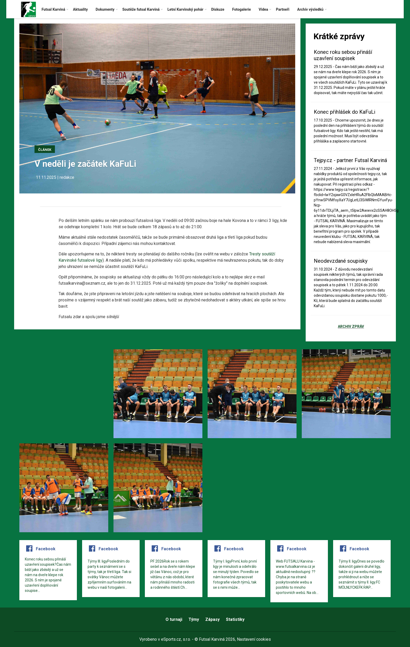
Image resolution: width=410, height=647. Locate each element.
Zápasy (212, 619)
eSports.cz (171, 639)
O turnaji (174, 619)
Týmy (194, 619)
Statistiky (235, 619)
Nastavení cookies (254, 639)
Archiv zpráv (351, 327)
